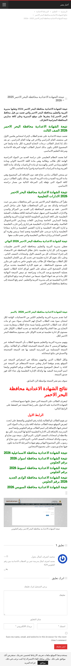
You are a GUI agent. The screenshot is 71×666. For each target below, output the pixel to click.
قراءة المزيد (30, 663)
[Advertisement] (35, 57)
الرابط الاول (35, 415)
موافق (43, 662)
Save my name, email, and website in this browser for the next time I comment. (36, 638)
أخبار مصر (64, 4)
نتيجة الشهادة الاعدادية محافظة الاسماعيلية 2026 (35, 453)
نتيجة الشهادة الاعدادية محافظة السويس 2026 (37, 487)
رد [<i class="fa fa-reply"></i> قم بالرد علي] (6, 569)
